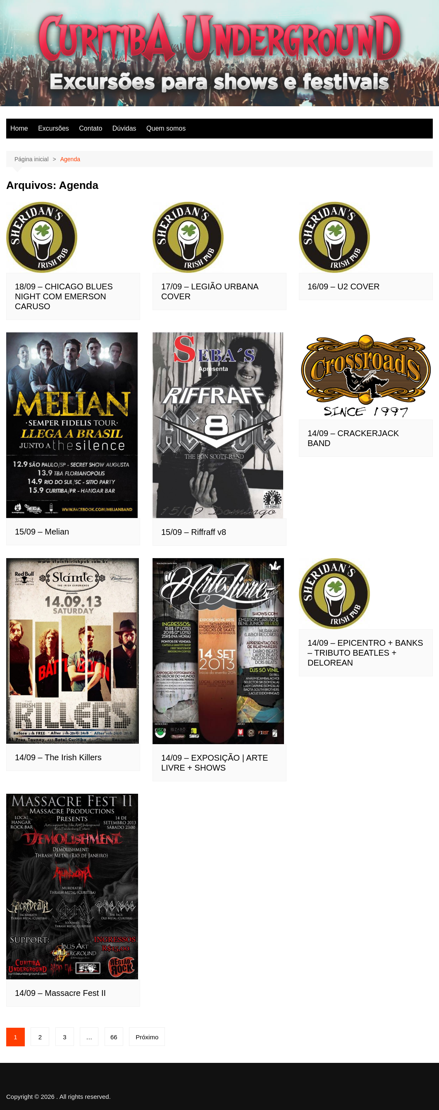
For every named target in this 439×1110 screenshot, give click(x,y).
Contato (90, 128)
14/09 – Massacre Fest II (60, 993)
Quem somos (166, 128)
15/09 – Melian (42, 531)
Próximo (147, 1037)
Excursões (53, 128)
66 (113, 1037)
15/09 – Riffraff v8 (193, 532)
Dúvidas (124, 128)
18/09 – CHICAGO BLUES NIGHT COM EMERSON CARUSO (64, 296)
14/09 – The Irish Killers (58, 757)
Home (19, 128)
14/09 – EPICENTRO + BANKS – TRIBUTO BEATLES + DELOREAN (365, 652)
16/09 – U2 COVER (344, 286)
